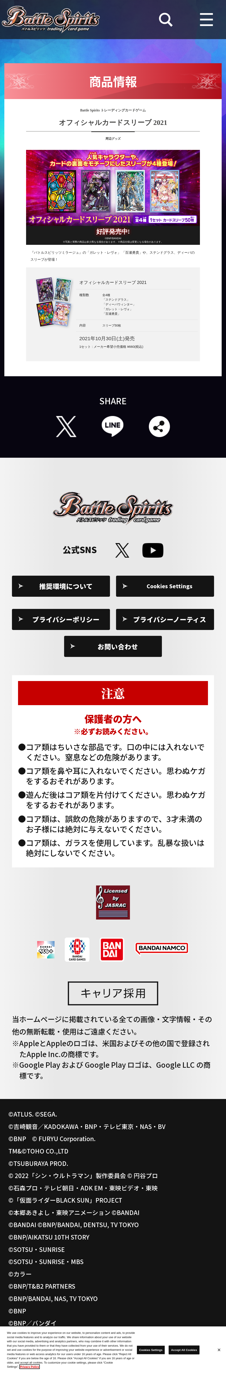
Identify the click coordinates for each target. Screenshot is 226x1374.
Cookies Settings (170, 586)
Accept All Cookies (184, 1351)
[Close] (219, 1351)
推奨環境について (66, 586)
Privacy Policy (29, 1368)
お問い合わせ (118, 646)
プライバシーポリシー (66, 619)
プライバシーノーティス (169, 619)
